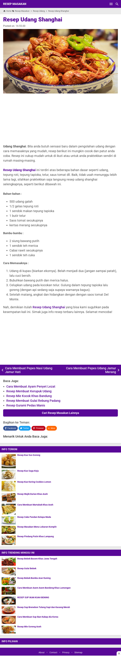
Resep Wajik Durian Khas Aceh (32, 494)
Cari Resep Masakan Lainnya (60, 413)
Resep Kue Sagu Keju (28, 471)
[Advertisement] (60, 119)
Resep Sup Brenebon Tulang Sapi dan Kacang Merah (43, 607)
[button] (51, 428)
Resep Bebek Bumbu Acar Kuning (34, 578)
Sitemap (78, 652)
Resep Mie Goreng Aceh (29, 626)
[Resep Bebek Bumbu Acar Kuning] (9, 581)
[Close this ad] (119, 653)
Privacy (65, 652)
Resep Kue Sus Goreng (28, 455)
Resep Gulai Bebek (26, 568)
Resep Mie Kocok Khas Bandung (29, 396)
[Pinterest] (38, 428)
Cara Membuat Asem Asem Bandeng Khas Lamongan (44, 588)
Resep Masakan (14, 4)
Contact (53, 652)
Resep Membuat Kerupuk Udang (29, 391)
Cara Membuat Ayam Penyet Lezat (30, 386)
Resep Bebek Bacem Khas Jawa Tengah (37, 559)
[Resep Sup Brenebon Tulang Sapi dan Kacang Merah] (9, 610)
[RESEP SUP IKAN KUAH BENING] (9, 600)
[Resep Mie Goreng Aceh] (9, 629)
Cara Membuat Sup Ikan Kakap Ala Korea (37, 617)
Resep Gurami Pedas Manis (25, 405)
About (42, 652)
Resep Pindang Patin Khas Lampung (35, 536)
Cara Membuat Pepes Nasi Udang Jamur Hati (28, 370)
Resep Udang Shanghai (32, 19)
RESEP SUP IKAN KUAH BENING (33, 597)
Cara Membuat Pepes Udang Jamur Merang (91, 370)
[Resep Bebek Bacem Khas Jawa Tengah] (9, 562)
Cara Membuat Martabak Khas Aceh (35, 505)
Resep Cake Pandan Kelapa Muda (34, 517)
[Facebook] (10, 428)
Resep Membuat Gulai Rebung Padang (33, 401)
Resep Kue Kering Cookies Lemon (34, 482)
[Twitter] (25, 428)
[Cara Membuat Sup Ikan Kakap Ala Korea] (9, 620)
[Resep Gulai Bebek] (9, 571)
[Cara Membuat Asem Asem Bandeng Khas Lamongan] (9, 591)
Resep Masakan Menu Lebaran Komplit (37, 527)
